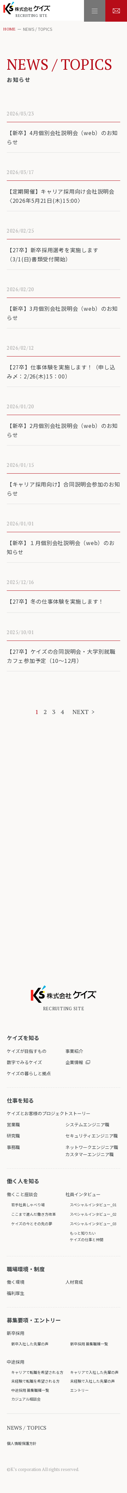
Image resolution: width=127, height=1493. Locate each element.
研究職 (13, 1135)
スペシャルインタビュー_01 (93, 1204)
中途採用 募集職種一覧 (30, 1390)
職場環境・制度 (26, 1269)
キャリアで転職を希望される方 (37, 1372)
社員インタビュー (83, 1194)
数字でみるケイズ (24, 1062)
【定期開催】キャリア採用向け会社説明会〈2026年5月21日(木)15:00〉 (60, 195)
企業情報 (74, 1062)
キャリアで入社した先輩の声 (94, 1372)
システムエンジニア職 (87, 1124)
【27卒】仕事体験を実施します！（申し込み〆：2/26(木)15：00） (61, 371)
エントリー (79, 1390)
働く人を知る (23, 1181)
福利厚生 (15, 1293)
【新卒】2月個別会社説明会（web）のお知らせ (62, 430)
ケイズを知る (23, 1038)
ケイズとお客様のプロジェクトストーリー (48, 1113)
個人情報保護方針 (22, 1443)
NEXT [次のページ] (80, 712)
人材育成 (74, 1282)
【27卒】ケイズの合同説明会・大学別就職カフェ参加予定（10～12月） (61, 656)
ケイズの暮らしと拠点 (29, 1073)
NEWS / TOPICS (26, 1427)
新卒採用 (15, 1333)
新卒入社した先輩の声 (29, 1343)
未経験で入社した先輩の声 (92, 1381)
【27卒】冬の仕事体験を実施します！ (55, 601)
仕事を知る (20, 1100)
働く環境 (15, 1282)
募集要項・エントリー (34, 1320)
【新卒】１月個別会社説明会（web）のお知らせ (61, 547)
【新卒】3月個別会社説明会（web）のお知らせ (62, 313)
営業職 (13, 1124)
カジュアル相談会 (26, 1399)
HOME (9, 28)
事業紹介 (74, 1051)
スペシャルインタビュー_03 (93, 1223)
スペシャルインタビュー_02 (93, 1214)
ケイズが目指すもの (26, 1051)
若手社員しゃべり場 (28, 1204)
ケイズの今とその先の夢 (31, 1223)
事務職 (13, 1147)
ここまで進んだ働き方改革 (33, 1214)
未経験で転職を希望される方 (35, 1381)
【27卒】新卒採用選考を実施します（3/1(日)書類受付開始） (53, 254)
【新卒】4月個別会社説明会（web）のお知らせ (62, 137)
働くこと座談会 (22, 1194)
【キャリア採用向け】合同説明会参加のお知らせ (63, 488)
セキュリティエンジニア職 (91, 1135)
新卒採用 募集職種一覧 (89, 1343)
